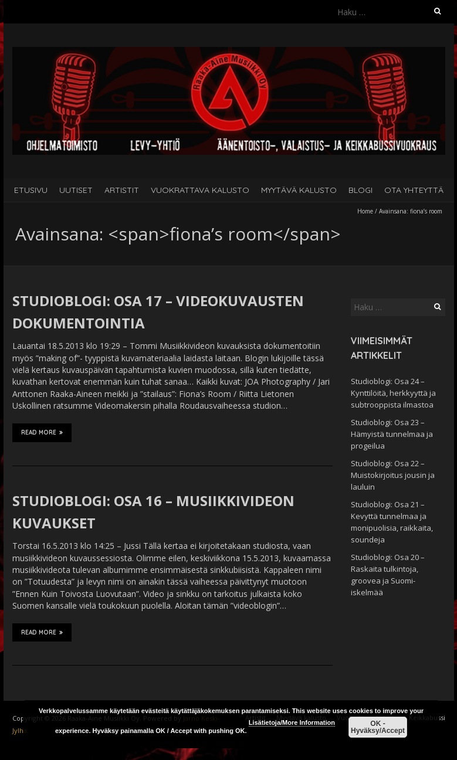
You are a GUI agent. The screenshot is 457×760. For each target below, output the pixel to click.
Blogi (360, 190)
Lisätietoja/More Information (292, 722)
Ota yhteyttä (414, 190)
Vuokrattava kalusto (200, 190)
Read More (42, 432)
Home (365, 211)
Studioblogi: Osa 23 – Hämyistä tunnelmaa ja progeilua (392, 434)
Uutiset (76, 190)
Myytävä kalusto (299, 190)
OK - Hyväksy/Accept (378, 727)
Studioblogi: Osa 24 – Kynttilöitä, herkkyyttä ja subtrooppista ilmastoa (393, 393)
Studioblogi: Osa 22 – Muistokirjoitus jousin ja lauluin (393, 475)
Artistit (121, 190)
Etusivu (31, 190)
